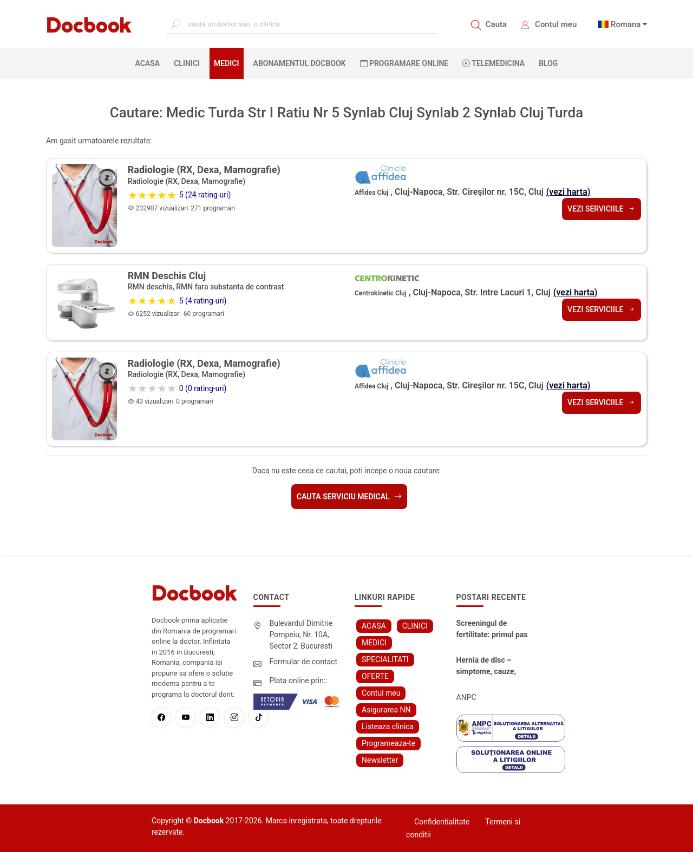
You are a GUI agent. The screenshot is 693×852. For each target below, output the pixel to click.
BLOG (548, 63)
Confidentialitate (441, 821)
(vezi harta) (568, 192)
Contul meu (556, 24)
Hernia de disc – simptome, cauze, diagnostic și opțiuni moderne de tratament (490, 666)
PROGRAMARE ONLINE (404, 63)
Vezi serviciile (601, 208)
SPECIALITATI (385, 659)
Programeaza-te (388, 743)
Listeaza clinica (388, 726)
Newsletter (380, 760)
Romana (626, 24)
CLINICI (187, 63)
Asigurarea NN (386, 709)
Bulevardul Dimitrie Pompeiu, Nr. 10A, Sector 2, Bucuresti (301, 634)
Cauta (496, 24)
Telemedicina (493, 63)
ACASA (150, 63)
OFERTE (375, 676)
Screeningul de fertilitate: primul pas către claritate (492, 629)
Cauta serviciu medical (349, 496)
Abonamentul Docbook (299, 63)
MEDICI (226, 63)
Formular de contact (304, 661)
